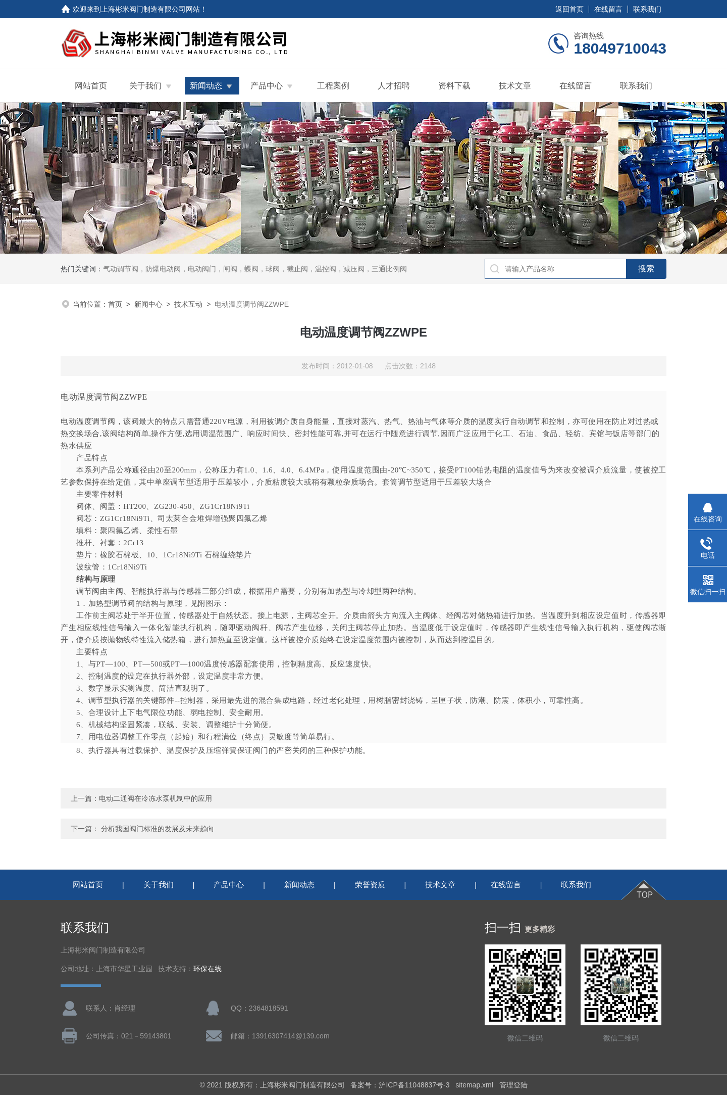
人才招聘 (394, 85)
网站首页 (91, 85)
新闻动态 (206, 85)
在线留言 (608, 9)
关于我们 (145, 85)
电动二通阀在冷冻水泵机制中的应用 (155, 798)
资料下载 (454, 85)
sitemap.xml (474, 1085)
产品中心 (266, 85)
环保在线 (207, 969)
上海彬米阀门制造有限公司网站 (150, 9)
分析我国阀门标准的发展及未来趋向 (157, 829)
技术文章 (515, 85)
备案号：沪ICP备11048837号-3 (399, 1085)
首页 (115, 304)
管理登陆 (513, 1085)
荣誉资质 (370, 884)
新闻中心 (148, 304)
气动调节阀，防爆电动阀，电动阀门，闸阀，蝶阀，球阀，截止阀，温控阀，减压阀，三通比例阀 (255, 269)
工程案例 (333, 85)
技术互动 (188, 304)
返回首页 (569, 9)
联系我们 (647, 9)
